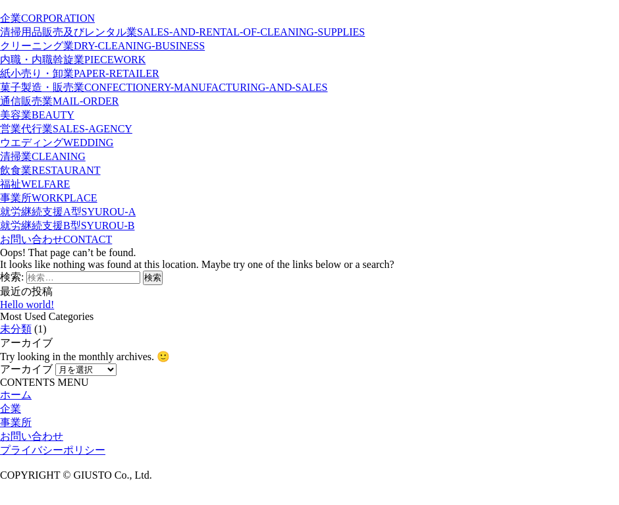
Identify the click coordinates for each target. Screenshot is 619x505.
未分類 (16, 328)
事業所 (16, 422)
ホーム (16, 394)
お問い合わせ (31, 436)
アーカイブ (26, 369)
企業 (10, 408)
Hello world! (27, 304)
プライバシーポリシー (52, 450)
